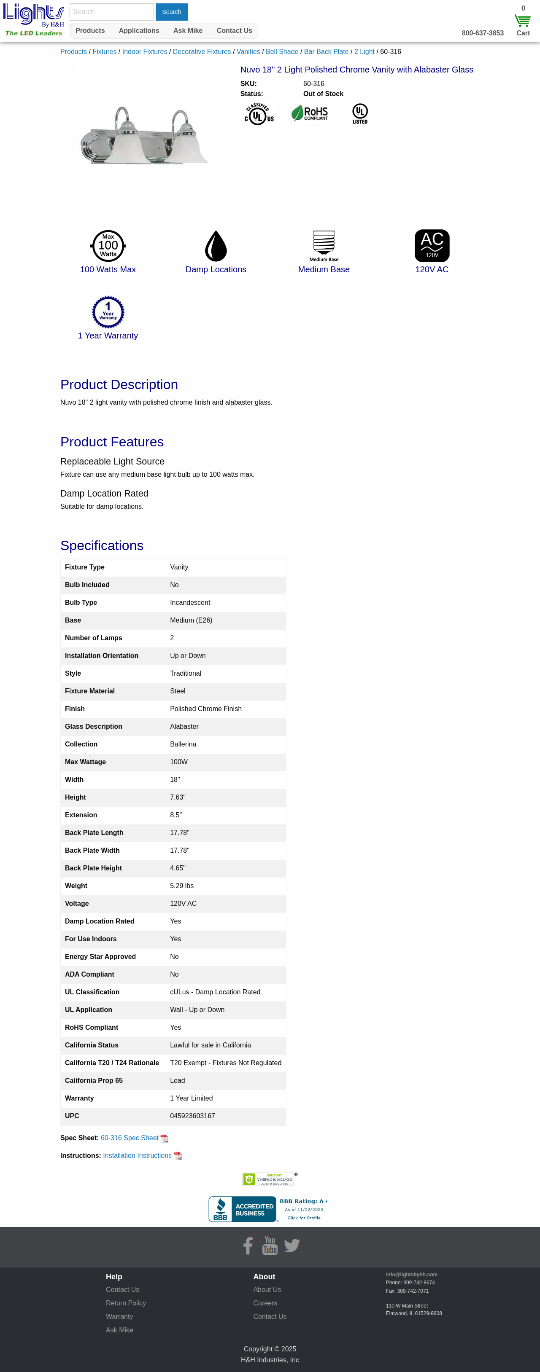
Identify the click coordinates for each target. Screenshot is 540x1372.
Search (171, 11)
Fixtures (104, 51)
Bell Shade (282, 51)
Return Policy (126, 1303)
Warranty (119, 1316)
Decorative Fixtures (202, 51)
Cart (523, 33)
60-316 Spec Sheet (135, 1137)
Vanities (248, 51)
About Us (267, 1289)
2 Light (364, 51)
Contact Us (234, 30)
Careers (265, 1303)
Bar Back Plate (326, 51)
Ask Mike (187, 30)
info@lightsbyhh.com (411, 1275)
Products (90, 30)
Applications (139, 30)
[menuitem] (90, 31)
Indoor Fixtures (144, 51)
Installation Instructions (142, 1155)
